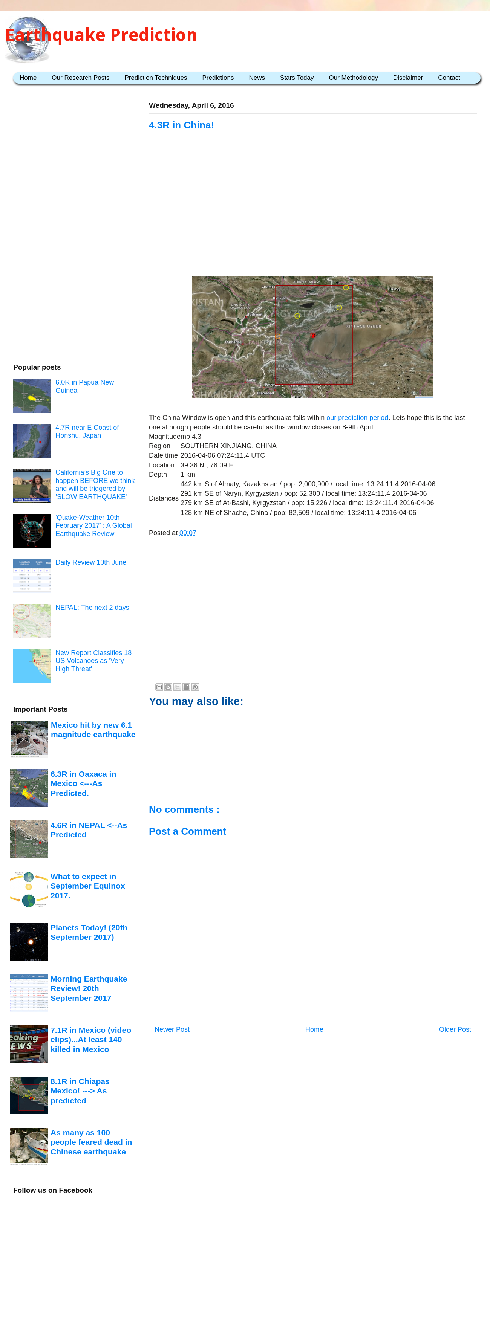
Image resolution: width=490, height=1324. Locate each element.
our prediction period (357, 417)
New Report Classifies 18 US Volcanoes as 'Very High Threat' (93, 661)
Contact (449, 77)
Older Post (455, 1029)
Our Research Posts (80, 77)
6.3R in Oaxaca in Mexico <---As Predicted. (83, 783)
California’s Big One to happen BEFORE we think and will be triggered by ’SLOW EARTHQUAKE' (95, 485)
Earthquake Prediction (101, 34)
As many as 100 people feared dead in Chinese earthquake (91, 1142)
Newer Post (172, 1029)
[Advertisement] (313, 213)
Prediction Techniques (155, 77)
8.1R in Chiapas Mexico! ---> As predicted (80, 1091)
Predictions (218, 77)
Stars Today (297, 77)
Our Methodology (353, 77)
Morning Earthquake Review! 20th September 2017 (89, 988)
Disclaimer (408, 77)
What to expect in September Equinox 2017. (88, 886)
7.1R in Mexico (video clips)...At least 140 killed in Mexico (91, 1040)
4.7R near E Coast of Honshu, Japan (87, 432)
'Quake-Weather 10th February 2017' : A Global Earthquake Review (93, 526)
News (257, 77)
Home (28, 77)
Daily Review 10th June (90, 562)
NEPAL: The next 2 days (92, 607)
